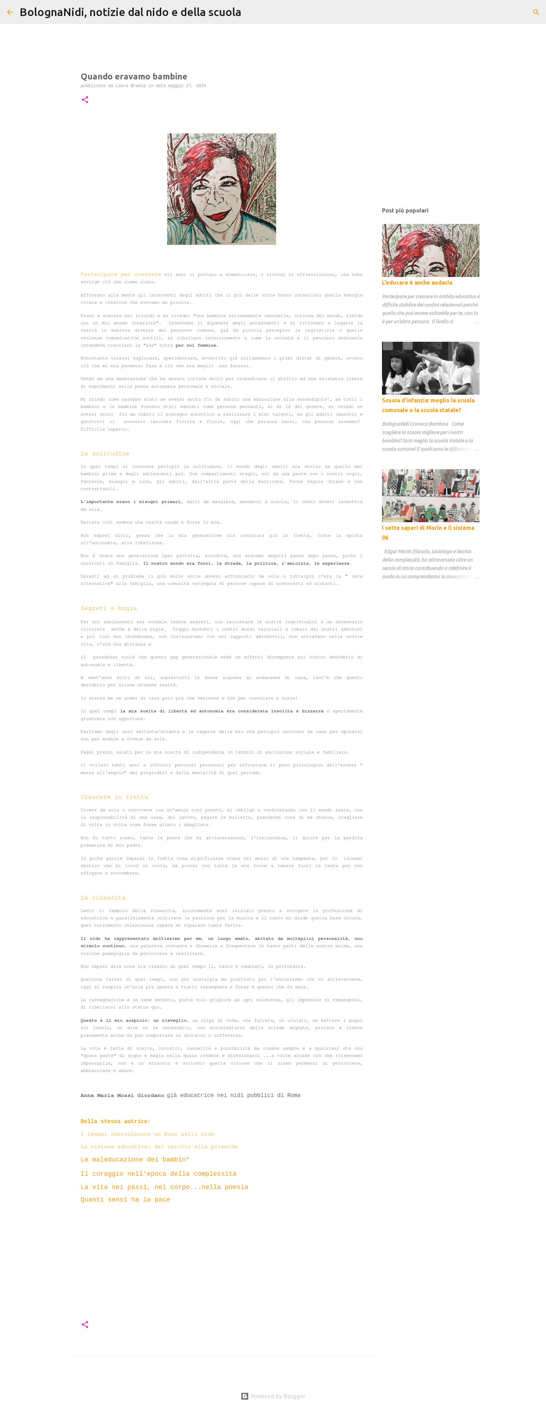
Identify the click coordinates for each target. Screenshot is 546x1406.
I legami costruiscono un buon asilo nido (147, 1134)
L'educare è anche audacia (417, 282)
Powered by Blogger (273, 1396)
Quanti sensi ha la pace (126, 1200)
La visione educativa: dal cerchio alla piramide (162, 1146)
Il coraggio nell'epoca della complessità (159, 1174)
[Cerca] (251, 12)
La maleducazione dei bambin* (135, 1160)
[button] (85, 100)
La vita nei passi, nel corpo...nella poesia (164, 1187)
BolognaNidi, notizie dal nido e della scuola (130, 12)
